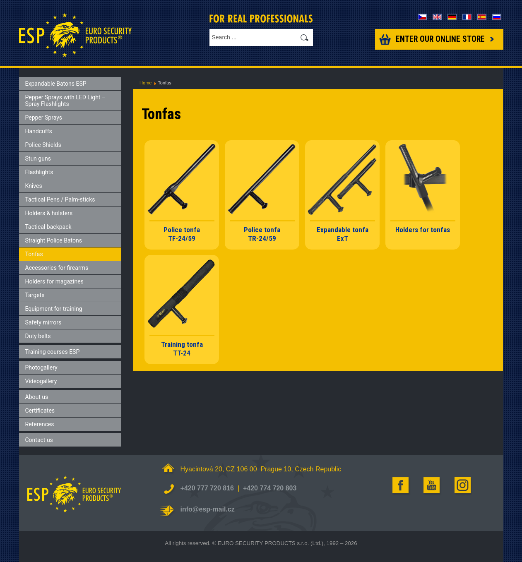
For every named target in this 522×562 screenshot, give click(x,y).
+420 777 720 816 (207, 488)
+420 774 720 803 (269, 488)
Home (146, 82)
